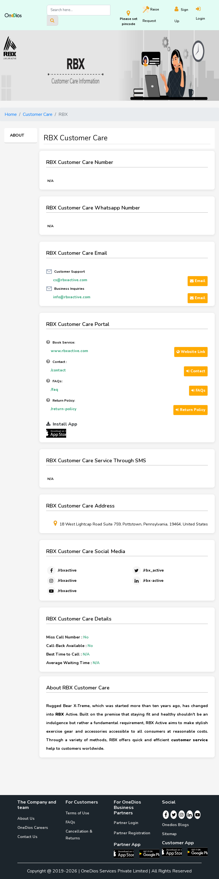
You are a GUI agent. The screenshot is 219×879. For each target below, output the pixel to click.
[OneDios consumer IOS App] (174, 852)
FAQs (198, 390)
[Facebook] (61, 570)
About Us (26, 818)
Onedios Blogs (175, 824)
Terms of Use (77, 813)
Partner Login (126, 822)
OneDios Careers (32, 827)
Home (11, 114)
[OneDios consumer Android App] (198, 852)
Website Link (191, 351)
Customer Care (37, 114)
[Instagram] (61, 581)
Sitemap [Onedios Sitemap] (169, 834)
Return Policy (190, 409)
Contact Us (27, 836)
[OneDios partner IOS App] (58, 433)
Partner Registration (132, 833)
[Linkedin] (147, 581)
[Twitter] (147, 570)
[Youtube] (61, 591)
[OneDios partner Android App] (149, 853)
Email (197, 281)
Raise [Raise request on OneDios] (151, 14)
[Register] (185, 15)
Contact (195, 371)
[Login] (205, 15)
